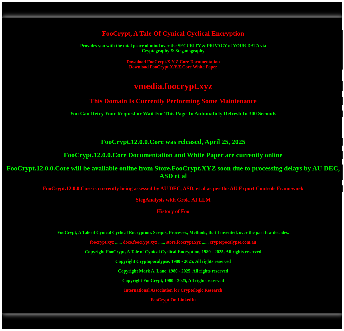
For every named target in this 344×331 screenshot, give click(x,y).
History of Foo (173, 211)
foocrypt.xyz (102, 242)
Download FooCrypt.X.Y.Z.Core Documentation (173, 61)
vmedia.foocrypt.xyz (173, 86)
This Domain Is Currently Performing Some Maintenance (173, 101)
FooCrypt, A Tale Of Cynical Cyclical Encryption (173, 33)
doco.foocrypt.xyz (140, 242)
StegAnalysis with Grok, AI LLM (173, 200)
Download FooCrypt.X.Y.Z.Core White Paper (173, 66)
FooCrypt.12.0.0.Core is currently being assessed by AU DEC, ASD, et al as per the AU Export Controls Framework (173, 188)
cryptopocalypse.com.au (233, 242)
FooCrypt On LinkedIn (173, 299)
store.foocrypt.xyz (183, 242)
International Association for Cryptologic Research (173, 290)
